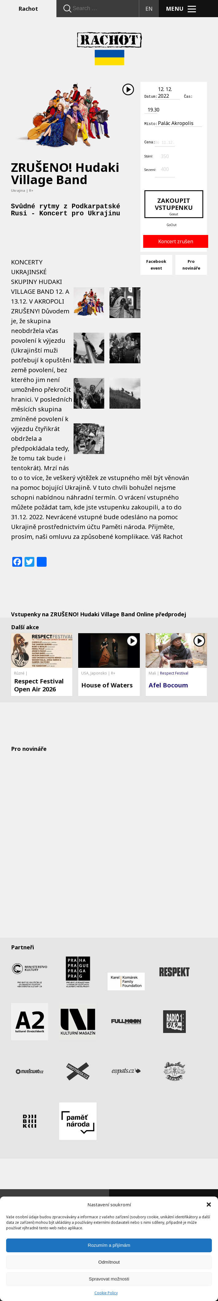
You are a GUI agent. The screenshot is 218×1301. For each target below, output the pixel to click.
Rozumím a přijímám (109, 1245)
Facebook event (156, 264)
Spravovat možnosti (109, 1278)
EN (149, 8)
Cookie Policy (106, 1292)
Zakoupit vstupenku (173, 205)
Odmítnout (109, 1262)
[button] (209, 1204)
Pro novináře (191, 264)
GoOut (171, 224)
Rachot (28, 8)
